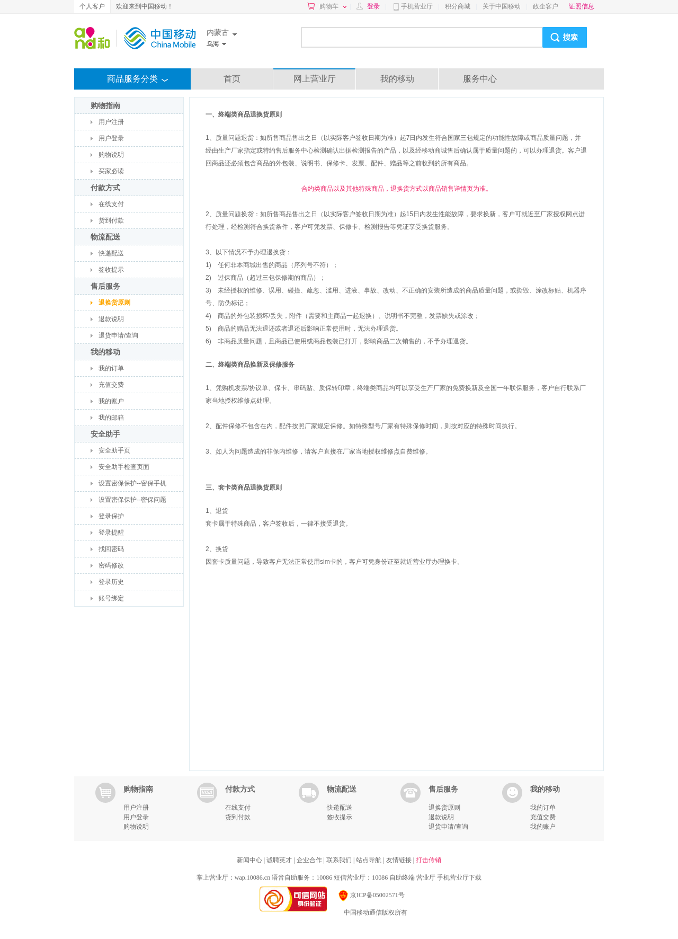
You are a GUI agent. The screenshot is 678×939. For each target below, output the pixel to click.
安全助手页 (114, 450)
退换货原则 (114, 302)
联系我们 (339, 860)
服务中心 (480, 78)
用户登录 (111, 138)
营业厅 (425, 877)
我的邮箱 (111, 417)
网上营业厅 (314, 78)
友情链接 (399, 860)
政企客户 (545, 6)
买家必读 (111, 171)
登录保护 (111, 516)
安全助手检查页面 (124, 467)
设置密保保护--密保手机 (132, 483)
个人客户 (92, 6)
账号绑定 (111, 598)
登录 (373, 6)
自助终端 (402, 877)
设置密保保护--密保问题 (132, 499)
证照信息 (581, 6)
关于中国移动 (502, 6)
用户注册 (111, 122)
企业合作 (310, 860)
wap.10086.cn (252, 877)
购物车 (332, 6)
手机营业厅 (417, 6)
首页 (232, 78)
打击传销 (428, 860)
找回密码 (111, 549)
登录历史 (111, 582)
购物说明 (111, 154)
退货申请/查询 (118, 335)
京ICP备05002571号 (371, 895)
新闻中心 (250, 860)
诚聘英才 (279, 860)
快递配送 (111, 253)
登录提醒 (111, 532)
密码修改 (111, 565)
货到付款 (111, 220)
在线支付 (111, 204)
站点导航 (369, 860)
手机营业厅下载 (459, 877)
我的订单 (111, 368)
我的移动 (397, 78)
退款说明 (111, 319)
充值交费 (111, 384)
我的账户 (111, 401)
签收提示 (111, 269)
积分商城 (457, 6)
